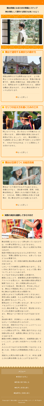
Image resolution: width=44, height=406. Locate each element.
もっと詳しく (22, 97)
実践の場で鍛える (22, 382)
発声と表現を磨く (22, 388)
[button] (22, 2)
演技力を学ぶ (23, 377)
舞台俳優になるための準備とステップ (22, 8)
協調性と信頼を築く (22, 393)
